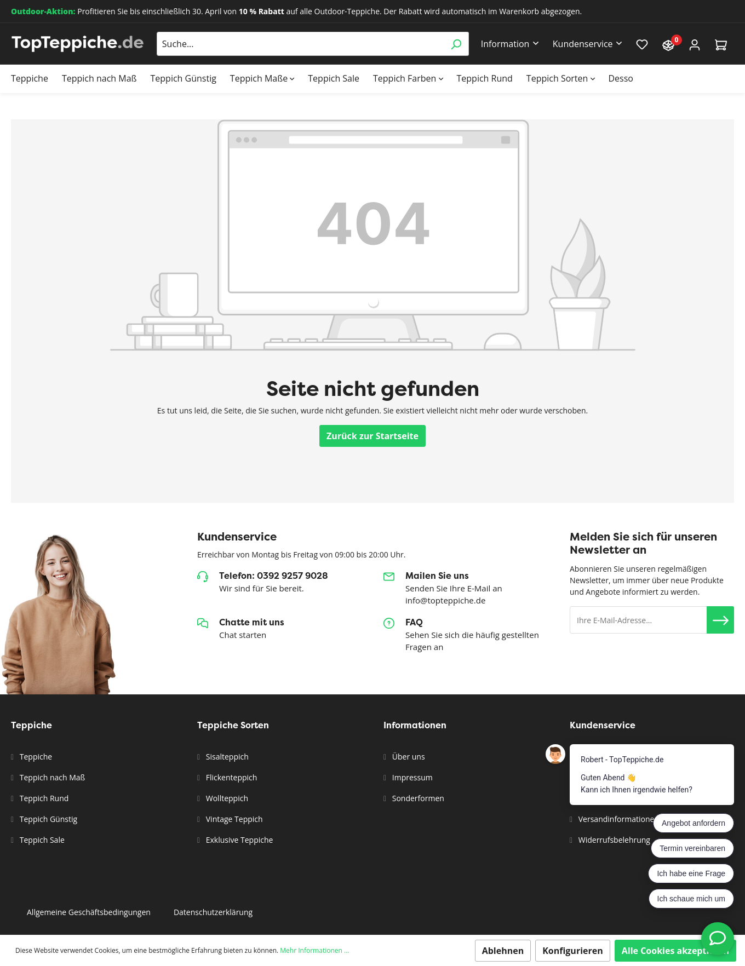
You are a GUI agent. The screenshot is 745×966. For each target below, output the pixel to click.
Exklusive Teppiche (238, 840)
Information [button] (505, 44)
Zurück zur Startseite (372, 436)
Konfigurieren (572, 951)
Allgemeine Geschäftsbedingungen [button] (89, 912)
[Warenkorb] (721, 44)
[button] (720, 620)
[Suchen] (456, 44)
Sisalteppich (226, 756)
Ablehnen (503, 951)
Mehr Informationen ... (314, 950)
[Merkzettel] (642, 43)
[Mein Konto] (695, 44)
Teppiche (35, 756)
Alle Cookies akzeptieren (675, 951)
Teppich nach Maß (51, 777)
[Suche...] (300, 44)
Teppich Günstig (47, 819)
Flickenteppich (230, 777)
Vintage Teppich (233, 819)
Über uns (407, 756)
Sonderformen (417, 798)
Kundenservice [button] (583, 44)
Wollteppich (226, 798)
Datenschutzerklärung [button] (213, 912)
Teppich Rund (43, 798)
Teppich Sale (41, 840)
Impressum (411, 777)
